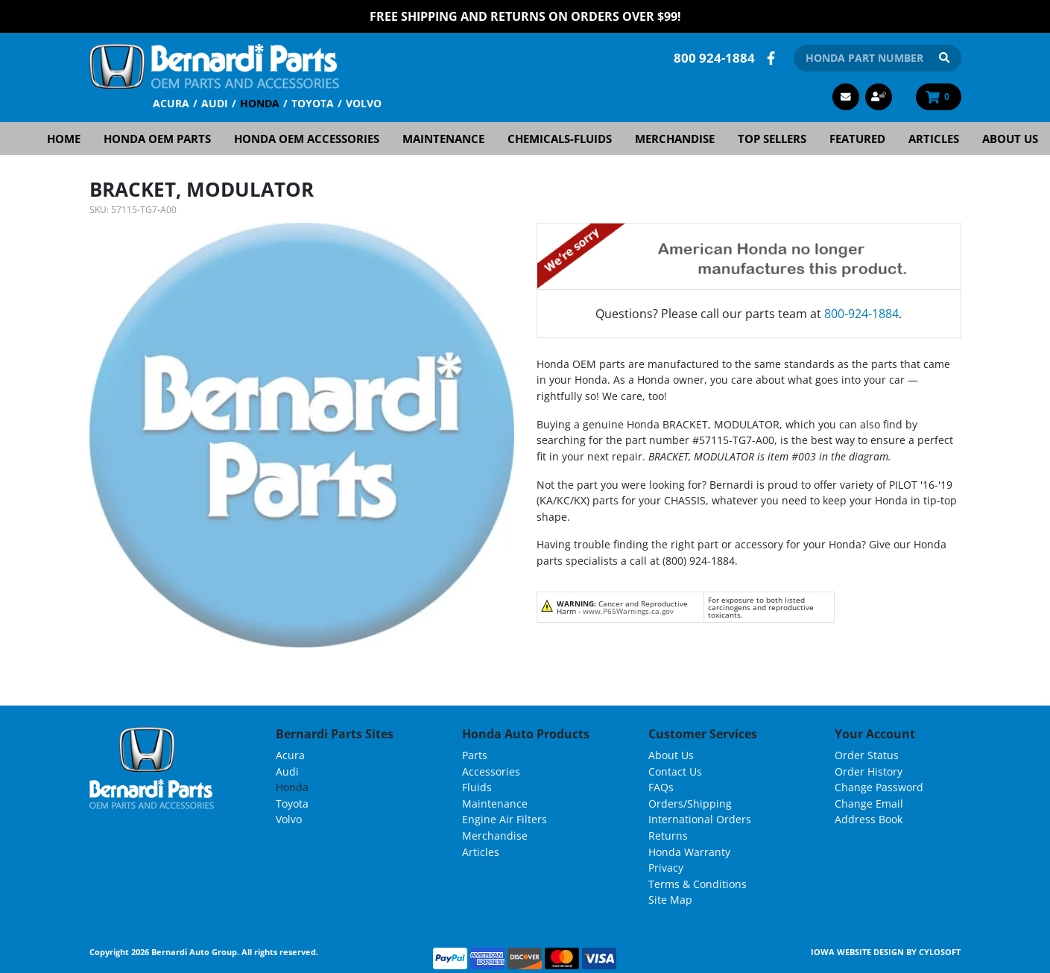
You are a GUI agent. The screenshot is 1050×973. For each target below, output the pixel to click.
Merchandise (675, 138)
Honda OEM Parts (157, 138)
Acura (171, 103)
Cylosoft (940, 951)
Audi (214, 103)
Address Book (868, 819)
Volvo (364, 103)
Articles (933, 138)
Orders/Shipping (690, 803)
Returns (668, 835)
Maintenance (443, 138)
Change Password (879, 787)
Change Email (869, 803)
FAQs (661, 787)
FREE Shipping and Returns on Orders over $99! (525, 16)
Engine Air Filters (504, 819)
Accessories (491, 771)
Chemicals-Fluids (559, 138)
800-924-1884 (861, 313)
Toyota (312, 103)
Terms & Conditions (697, 884)
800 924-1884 (714, 57)
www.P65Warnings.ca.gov (628, 611)
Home (63, 138)
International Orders (699, 819)
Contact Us (675, 771)
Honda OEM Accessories (306, 138)
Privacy (665, 868)
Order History (868, 771)
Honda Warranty (689, 852)
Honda (259, 103)
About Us (1010, 138)
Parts (474, 755)
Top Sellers (772, 138)
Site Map (670, 900)
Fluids (477, 787)
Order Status (867, 755)
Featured (857, 138)
